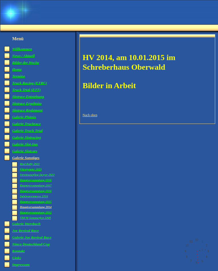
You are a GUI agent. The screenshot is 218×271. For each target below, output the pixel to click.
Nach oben (90, 115)
